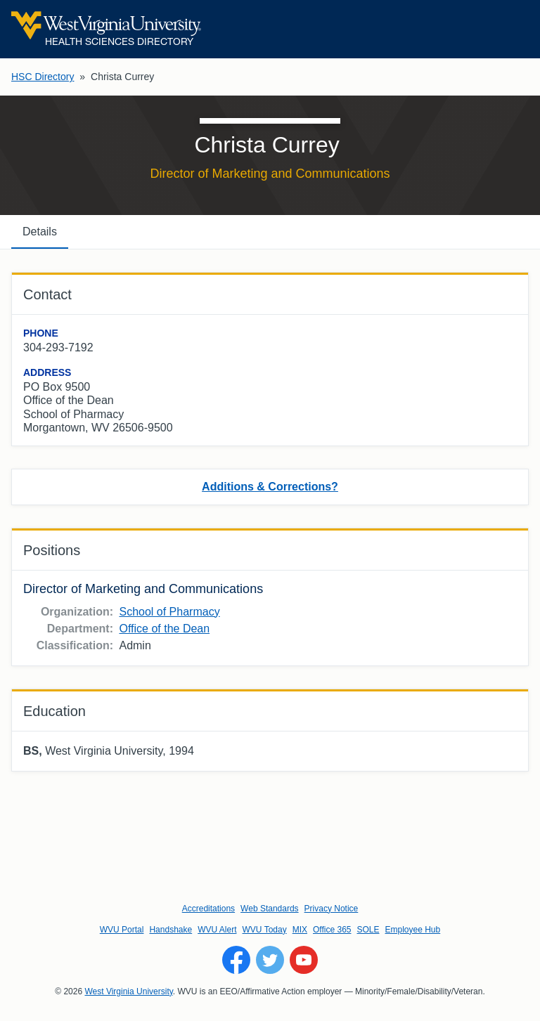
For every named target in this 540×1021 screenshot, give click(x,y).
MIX (299, 930)
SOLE (367, 930)
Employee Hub (413, 930)
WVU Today (265, 930)
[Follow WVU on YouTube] (304, 960)
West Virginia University (128, 991)
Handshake (170, 930)
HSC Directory (42, 76)
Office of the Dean (164, 629)
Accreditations (208, 908)
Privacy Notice (331, 908)
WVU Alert (217, 930)
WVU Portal (122, 930)
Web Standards (269, 908)
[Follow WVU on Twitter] (270, 960)
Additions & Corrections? (270, 487)
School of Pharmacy (169, 612)
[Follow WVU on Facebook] (236, 960)
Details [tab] (39, 232)
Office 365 (332, 930)
